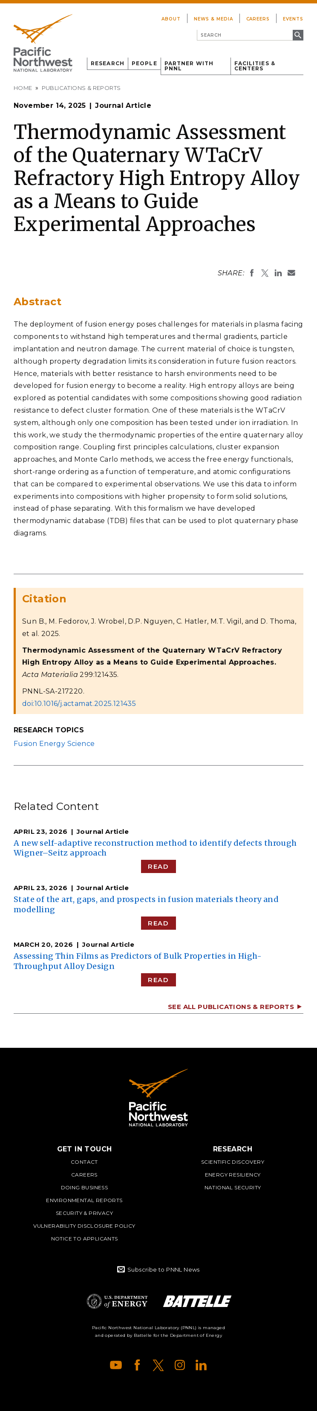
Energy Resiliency (233, 1174)
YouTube (115, 1364)
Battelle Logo (197, 1301)
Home (23, 87)
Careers (258, 19)
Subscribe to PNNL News (163, 1269)
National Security (233, 1187)
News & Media (213, 19)
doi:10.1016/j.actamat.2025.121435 (79, 704)
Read (158, 866)
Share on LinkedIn (278, 272)
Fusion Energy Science (54, 744)
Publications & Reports (81, 87)
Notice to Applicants (84, 1238)
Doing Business (84, 1187)
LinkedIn (201, 1364)
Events (293, 19)
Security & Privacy (84, 1213)
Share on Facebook (251, 272)
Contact (84, 1162)
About (171, 19)
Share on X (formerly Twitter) (265, 272)
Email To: (291, 272)
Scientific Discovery (232, 1162)
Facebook (137, 1364)
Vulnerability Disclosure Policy (84, 1226)
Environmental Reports (84, 1200)
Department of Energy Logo (117, 1301)
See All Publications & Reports (231, 1006)
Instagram (179, 1364)
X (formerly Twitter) (158, 1364)
